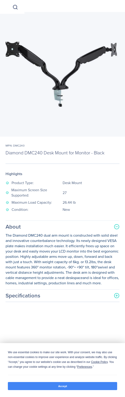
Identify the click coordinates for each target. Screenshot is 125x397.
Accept (62, 386)
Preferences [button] (84, 366)
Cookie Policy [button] (99, 362)
